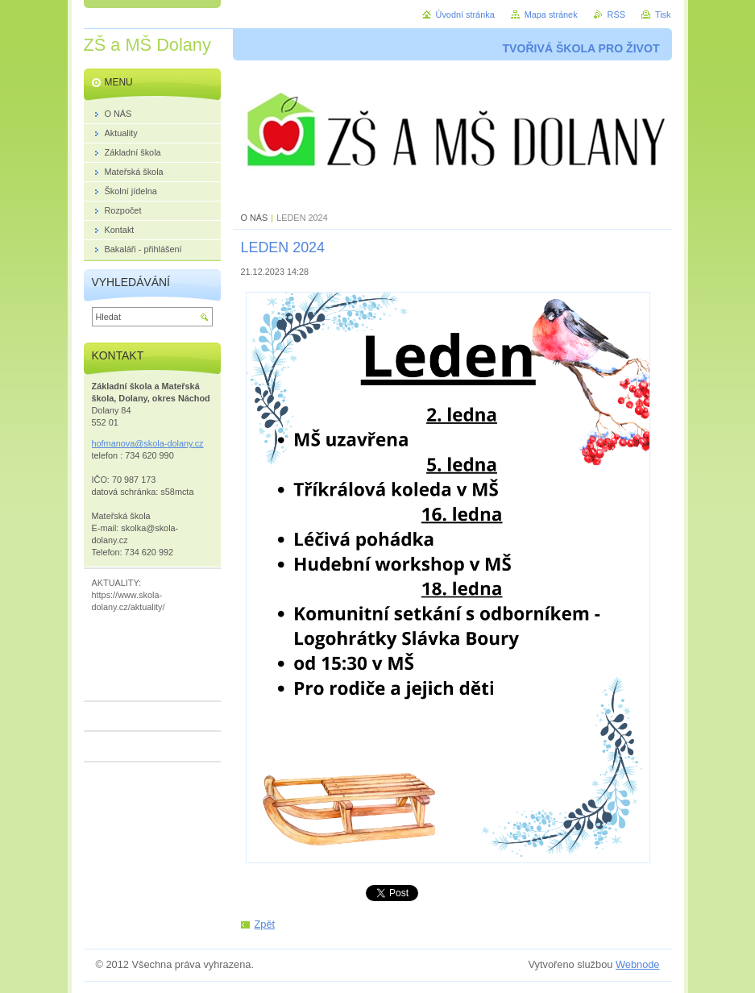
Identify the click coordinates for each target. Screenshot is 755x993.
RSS (616, 14)
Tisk (663, 14)
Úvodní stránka (465, 14)
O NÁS (254, 217)
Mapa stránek (551, 14)
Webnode (638, 964)
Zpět (265, 924)
